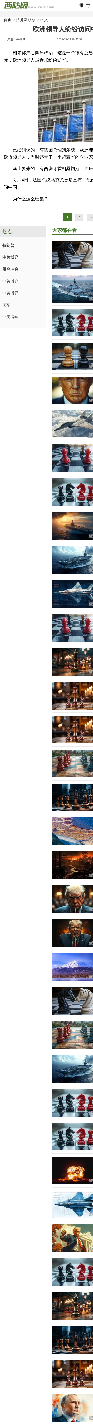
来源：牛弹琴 (16, 39)
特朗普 (8, 245)
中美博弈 (10, 257)
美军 (6, 305)
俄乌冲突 (10, 269)
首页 (8, 20)
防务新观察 (26, 20)
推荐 (85, 5)
